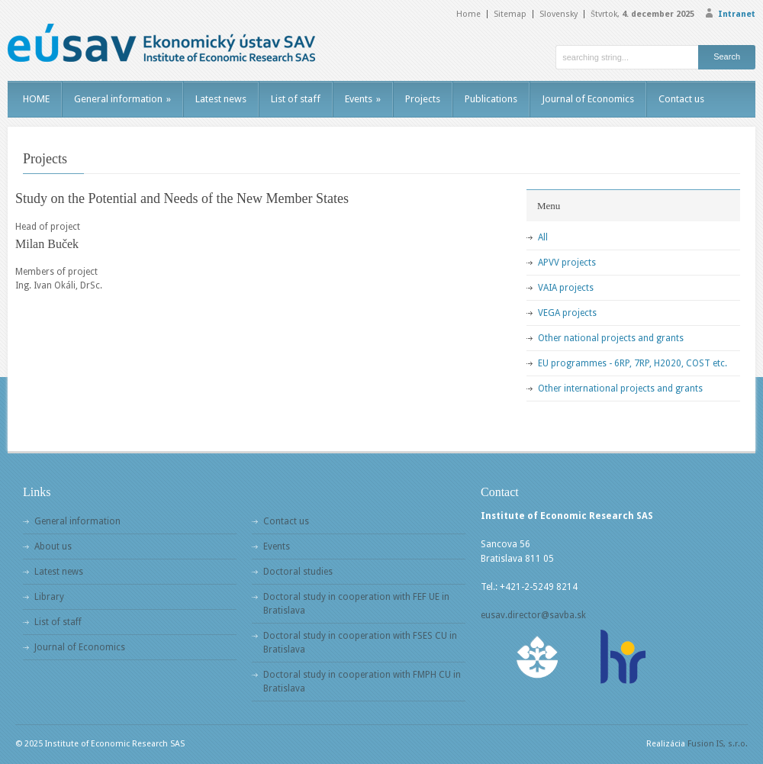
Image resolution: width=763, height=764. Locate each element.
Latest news (220, 99)
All (543, 237)
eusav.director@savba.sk (533, 615)
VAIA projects (566, 287)
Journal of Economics (588, 99)
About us (53, 546)
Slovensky (558, 14)
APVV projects (567, 262)
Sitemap (510, 14)
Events (363, 99)
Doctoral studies (298, 571)
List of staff (295, 99)
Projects (422, 99)
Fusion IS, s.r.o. (717, 744)
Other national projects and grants (611, 338)
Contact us (681, 99)
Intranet (736, 14)
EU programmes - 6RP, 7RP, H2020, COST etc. (632, 363)
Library (49, 597)
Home (468, 14)
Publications (491, 99)
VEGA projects (567, 313)
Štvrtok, (642, 14)
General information (122, 99)
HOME (36, 99)
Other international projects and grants (620, 388)
